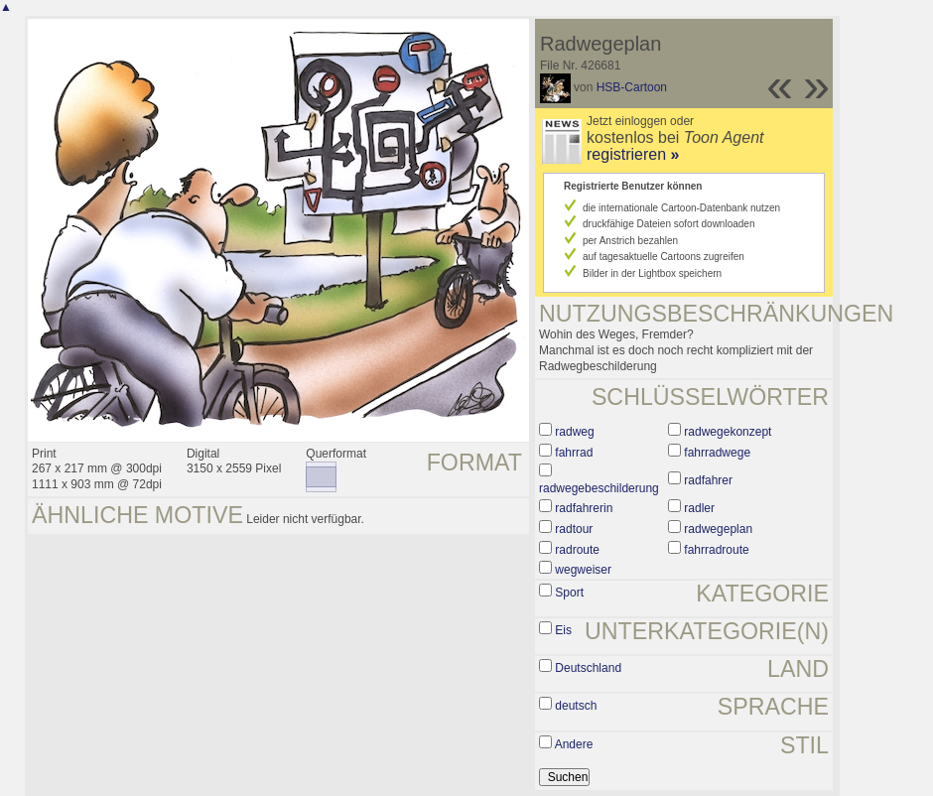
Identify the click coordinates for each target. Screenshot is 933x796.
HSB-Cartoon (632, 87)
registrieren (633, 154)
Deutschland (588, 668)
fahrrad (574, 453)
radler (699, 508)
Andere (574, 744)
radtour (574, 529)
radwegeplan (718, 529)
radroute (577, 550)
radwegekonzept (727, 432)
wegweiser (583, 570)
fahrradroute (716, 550)
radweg (574, 432)
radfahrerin (583, 508)
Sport (569, 592)
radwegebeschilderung (599, 488)
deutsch (576, 706)
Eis (563, 630)
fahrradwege (717, 453)
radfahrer (708, 480)
